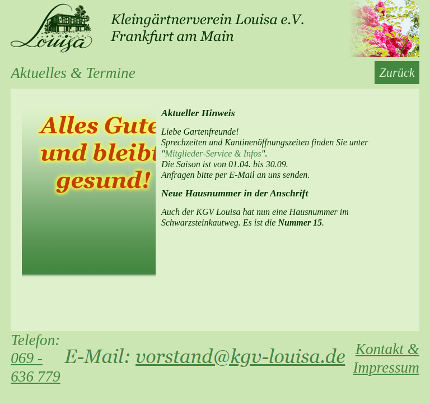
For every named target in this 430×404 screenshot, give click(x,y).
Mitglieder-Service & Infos (213, 153)
